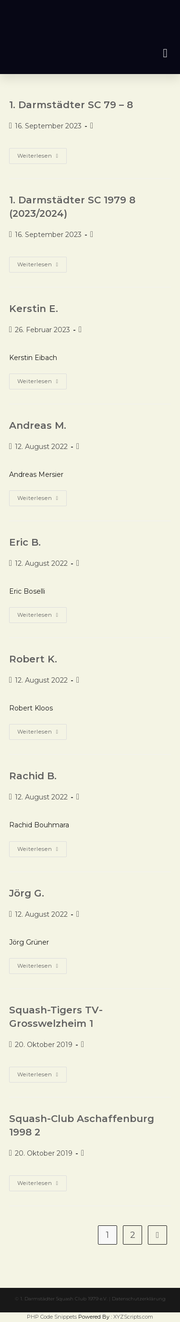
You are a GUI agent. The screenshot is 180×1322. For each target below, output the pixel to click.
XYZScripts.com (133, 1316)
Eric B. (25, 542)
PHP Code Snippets (52, 1316)
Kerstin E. (33, 308)
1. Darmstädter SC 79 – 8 (71, 105)
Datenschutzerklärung (139, 1298)
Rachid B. (33, 776)
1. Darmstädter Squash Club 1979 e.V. (64, 1298)
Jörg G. (26, 893)
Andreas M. (37, 425)
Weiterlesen (42, 153)
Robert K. (33, 659)
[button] (165, 53)
